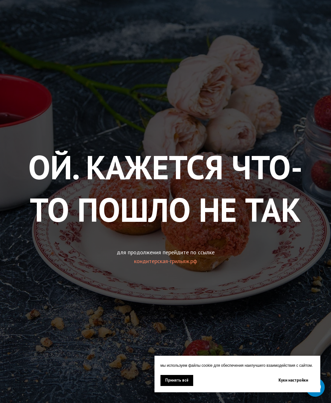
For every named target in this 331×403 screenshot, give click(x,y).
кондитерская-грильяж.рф (165, 261)
